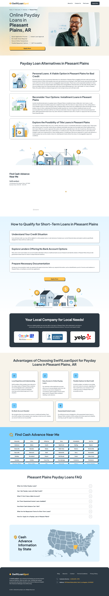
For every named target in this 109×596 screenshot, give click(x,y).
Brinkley (17, 456)
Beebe (46, 449)
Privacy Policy (94, 573)
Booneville (91, 452)
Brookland (31, 456)
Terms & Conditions (82, 573)
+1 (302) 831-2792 (75, 579)
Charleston (91, 460)
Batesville (16, 449)
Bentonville (91, 449)
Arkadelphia (76, 441)
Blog (58, 573)
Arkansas (25, 9)
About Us (70, 3)
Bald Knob (61, 445)
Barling (76, 445)
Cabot (76, 456)
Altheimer (46, 441)
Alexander (16, 441)
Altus (61, 441)
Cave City (46, 460)
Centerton (76, 460)
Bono (76, 452)
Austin (46, 445)
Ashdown (16, 445)
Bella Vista (61, 449)
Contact (72, 573)
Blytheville (61, 452)
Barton (91, 445)
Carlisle (32, 460)
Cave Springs (61, 460)
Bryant (46, 456)
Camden (17, 460)
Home (11, 9)
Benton (76, 449)
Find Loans (86, 3)
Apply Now (95, 3)
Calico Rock (91, 456)
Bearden (32, 449)
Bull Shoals (61, 456)
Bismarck (31, 452)
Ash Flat (91, 441)
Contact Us (78, 3)
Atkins (31, 445)
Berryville (16, 452)
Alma (31, 441)
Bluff (46, 452)
